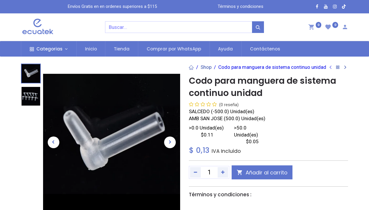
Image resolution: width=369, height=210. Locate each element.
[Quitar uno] (195, 172)
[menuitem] (91, 49)
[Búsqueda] (258, 27)
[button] (53, 142)
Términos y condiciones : (220, 194)
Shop (206, 67)
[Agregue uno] (223, 172)
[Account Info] (345, 27)
